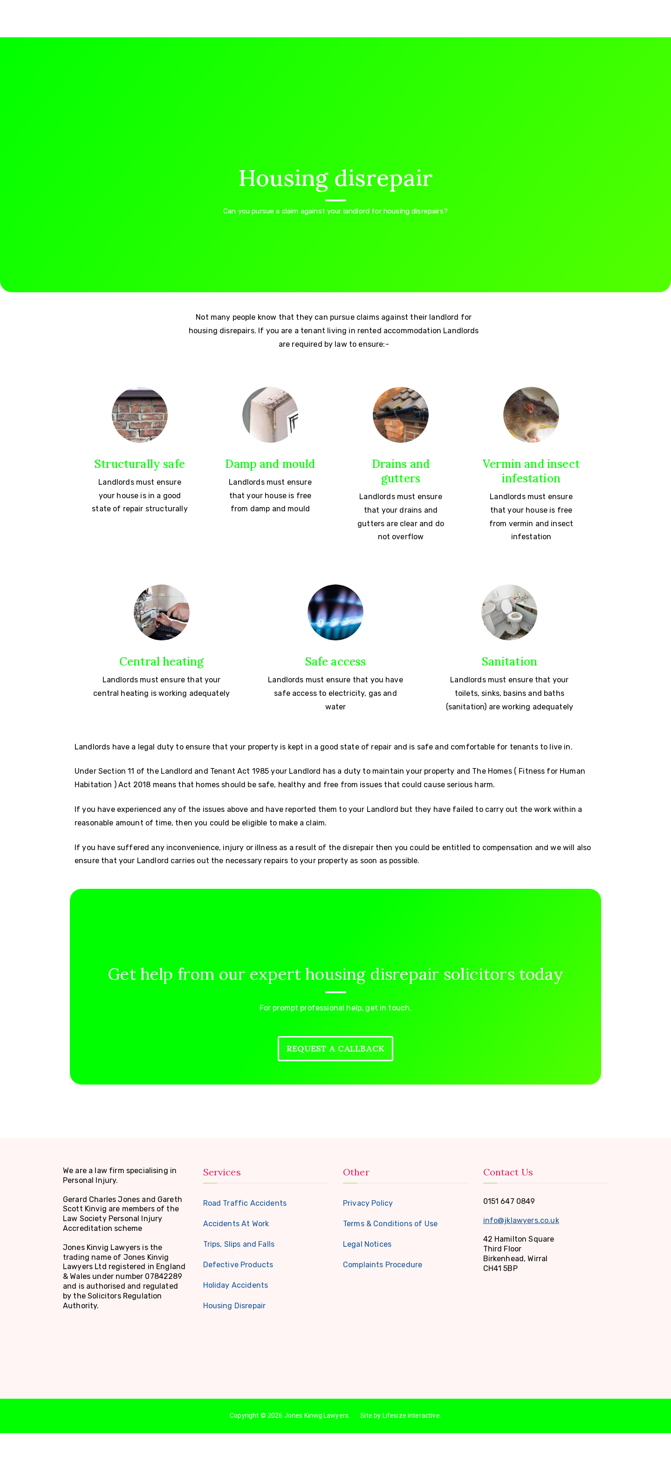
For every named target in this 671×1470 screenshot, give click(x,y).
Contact (593, 16)
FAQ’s (527, 16)
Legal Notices (367, 1281)
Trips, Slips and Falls (239, 1281)
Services (484, 16)
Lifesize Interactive (411, 1452)
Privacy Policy (368, 1240)
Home (394, 16)
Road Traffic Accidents (245, 1240)
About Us (434, 16)
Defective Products (238, 1301)
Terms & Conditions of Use (390, 1260)
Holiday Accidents (235, 1322)
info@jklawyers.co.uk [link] (521, 1257)
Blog (558, 16)
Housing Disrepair (234, 1342)
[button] (500, 16)
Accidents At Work (236, 1260)
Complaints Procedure (382, 1301)
